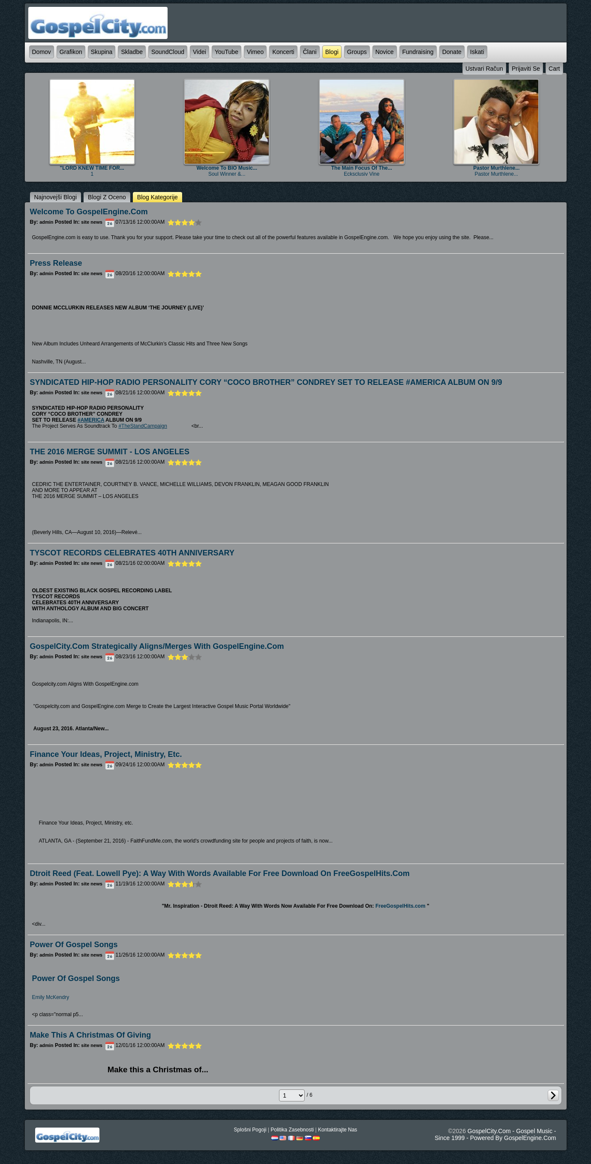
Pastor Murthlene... (496, 168)
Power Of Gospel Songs (76, 978)
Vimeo (255, 51)
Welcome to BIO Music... (226, 168)
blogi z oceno (107, 197)
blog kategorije (157, 197)
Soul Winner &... (227, 174)
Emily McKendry (50, 997)
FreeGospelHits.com (400, 906)
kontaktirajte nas (337, 1130)
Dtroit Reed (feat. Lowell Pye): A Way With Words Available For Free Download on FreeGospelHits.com (220, 873)
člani (310, 51)
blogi (332, 51)
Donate (452, 51)
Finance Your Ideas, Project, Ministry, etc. (106, 754)
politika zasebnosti (292, 1130)
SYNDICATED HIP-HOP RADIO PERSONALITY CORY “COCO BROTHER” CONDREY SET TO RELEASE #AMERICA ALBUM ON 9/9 (266, 382)
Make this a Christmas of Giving (90, 1035)
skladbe (132, 51)
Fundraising (418, 51)
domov (41, 51)
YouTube (226, 51)
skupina (102, 51)
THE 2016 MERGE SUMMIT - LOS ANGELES (109, 451)
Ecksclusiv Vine (361, 174)
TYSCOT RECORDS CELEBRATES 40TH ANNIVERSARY (132, 553)
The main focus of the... (361, 168)
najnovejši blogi (55, 197)
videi (199, 51)
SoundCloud (167, 51)
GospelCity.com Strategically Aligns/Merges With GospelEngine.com (157, 646)
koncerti (283, 51)
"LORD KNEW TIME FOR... (92, 168)
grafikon (71, 51)
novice (384, 51)
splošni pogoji (250, 1130)
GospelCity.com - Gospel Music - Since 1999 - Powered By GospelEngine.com (495, 1134)
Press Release (56, 263)
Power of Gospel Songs (74, 944)
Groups (357, 51)
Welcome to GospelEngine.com (89, 211)
